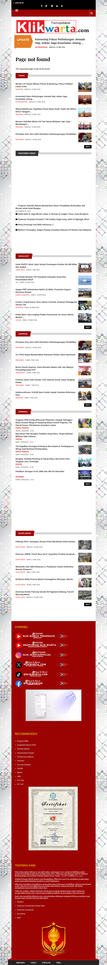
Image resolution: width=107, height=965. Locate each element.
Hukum (18, 320)
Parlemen (20, 139)
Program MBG (22, 741)
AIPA (19, 776)
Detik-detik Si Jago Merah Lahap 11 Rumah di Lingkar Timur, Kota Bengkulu (53, 214)
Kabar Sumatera (23, 295)
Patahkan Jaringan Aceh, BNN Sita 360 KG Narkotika (40, 471)
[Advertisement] (54, 245)
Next (88, 147)
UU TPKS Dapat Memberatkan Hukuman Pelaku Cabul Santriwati (45, 355)
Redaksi (20, 902)
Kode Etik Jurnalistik (25, 910)
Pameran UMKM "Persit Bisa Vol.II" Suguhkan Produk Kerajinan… (46, 554)
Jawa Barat (20, 372)
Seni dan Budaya (24, 765)
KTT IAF (20, 784)
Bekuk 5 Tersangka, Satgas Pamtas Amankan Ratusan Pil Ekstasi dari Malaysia (54, 230)
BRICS (19, 773)
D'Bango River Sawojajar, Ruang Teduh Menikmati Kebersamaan (45, 541)
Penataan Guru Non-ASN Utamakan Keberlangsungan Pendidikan (46, 134)
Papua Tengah (22, 428)
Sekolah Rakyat (23, 749)
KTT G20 (20, 780)
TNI (17, 282)
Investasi (20, 761)
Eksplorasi (20, 547)
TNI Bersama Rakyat (25, 757)
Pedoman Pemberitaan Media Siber (31, 906)
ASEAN (20, 769)
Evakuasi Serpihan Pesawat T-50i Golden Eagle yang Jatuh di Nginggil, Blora (53, 219)
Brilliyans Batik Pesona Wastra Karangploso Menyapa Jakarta (44, 579)
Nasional (19, 89)
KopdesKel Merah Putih (26, 745)
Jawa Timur (20, 270)
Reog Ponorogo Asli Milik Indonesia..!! (36, 224)
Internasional (41, 47)
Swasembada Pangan (25, 753)
